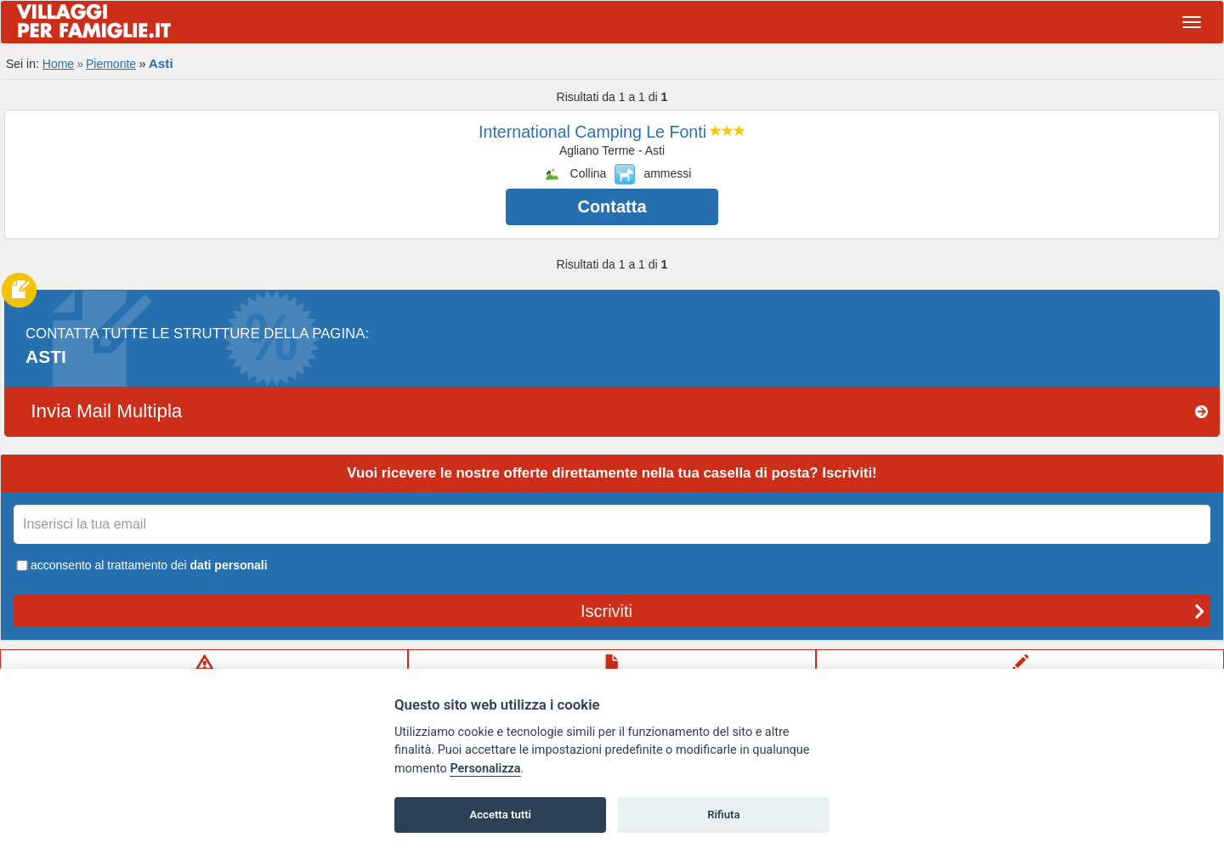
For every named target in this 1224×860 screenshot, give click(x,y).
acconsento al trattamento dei (141, 565)
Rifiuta (723, 814)
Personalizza (485, 768)
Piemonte (111, 64)
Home (58, 64)
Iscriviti (893, 611)
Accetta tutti (500, 814)
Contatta (611, 206)
